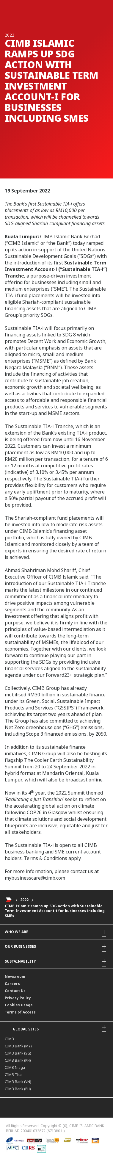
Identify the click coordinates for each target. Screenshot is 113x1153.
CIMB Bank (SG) (18, 1053)
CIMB (9, 1038)
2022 (24, 899)
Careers (12, 983)
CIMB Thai (13, 1074)
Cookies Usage (19, 1005)
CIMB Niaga (15, 1067)
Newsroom (15, 976)
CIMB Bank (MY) (18, 1046)
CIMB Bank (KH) (18, 1060)
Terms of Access (20, 1012)
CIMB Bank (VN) (18, 1081)
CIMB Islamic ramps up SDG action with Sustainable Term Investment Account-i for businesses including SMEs (55, 910)
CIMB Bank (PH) (18, 1088)
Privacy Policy (18, 997)
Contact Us (15, 990)
